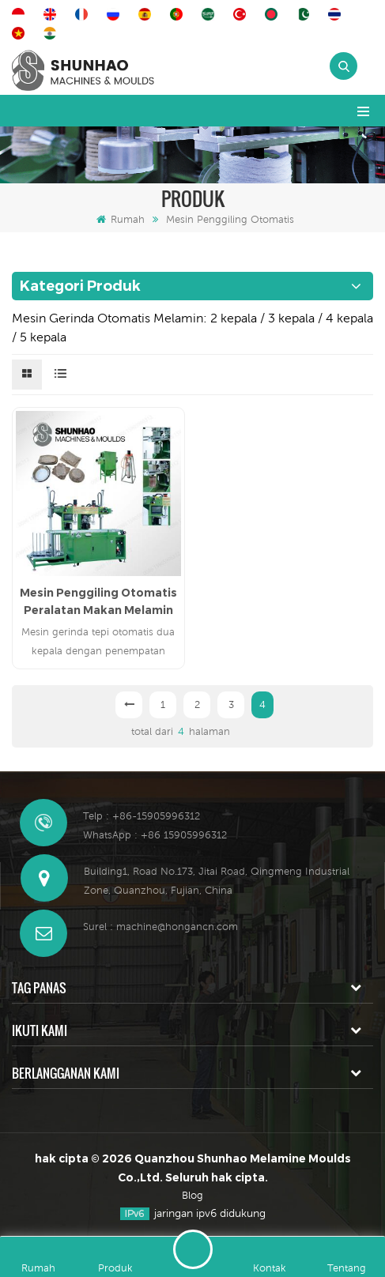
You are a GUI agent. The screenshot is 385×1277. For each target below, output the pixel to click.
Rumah (120, 219)
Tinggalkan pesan (193, 1249)
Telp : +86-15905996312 (141, 816)
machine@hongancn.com (177, 926)
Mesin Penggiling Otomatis (230, 219)
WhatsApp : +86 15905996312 (155, 835)
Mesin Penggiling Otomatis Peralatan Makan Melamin (98, 601)
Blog (192, 1195)
